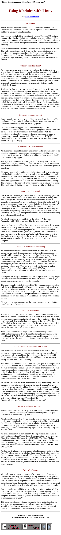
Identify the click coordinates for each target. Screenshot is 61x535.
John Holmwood (32, 17)
